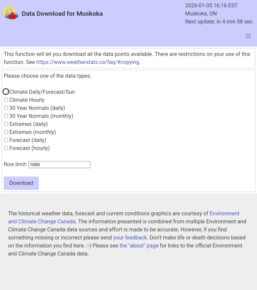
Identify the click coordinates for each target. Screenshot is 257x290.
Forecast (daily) (25, 140)
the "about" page (138, 245)
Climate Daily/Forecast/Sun (39, 92)
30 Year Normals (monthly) (38, 116)
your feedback (130, 237)
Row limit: (47, 164)
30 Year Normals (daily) (34, 108)
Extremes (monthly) (30, 132)
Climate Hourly (24, 100)
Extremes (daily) (26, 124)
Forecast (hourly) (27, 148)
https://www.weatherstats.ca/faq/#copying (87, 62)
